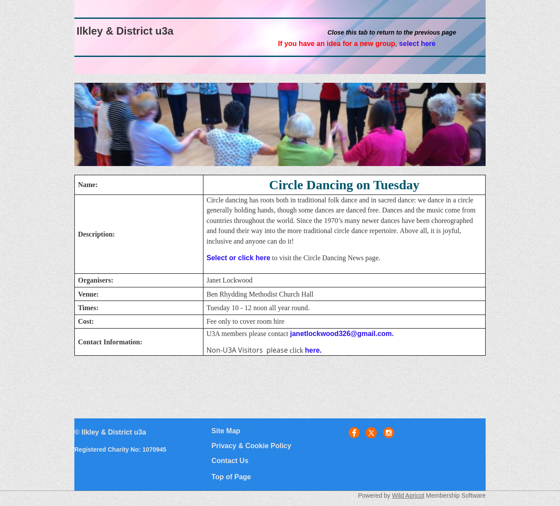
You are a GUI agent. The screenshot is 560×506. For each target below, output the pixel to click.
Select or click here (238, 258)
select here (417, 43)
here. (313, 350)
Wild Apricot (408, 495)
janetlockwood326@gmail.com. (342, 333)
